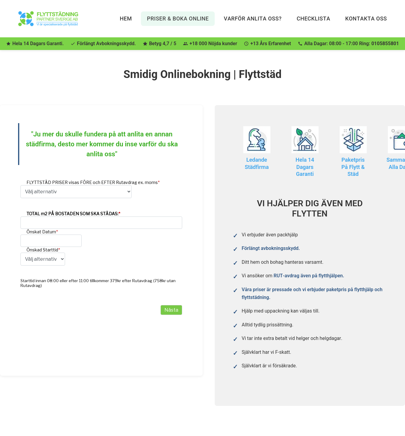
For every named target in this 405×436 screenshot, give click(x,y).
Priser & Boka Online (178, 18)
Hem (126, 18)
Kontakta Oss (366, 18)
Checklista (313, 18)
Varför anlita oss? (253, 18)
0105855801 (385, 43)
